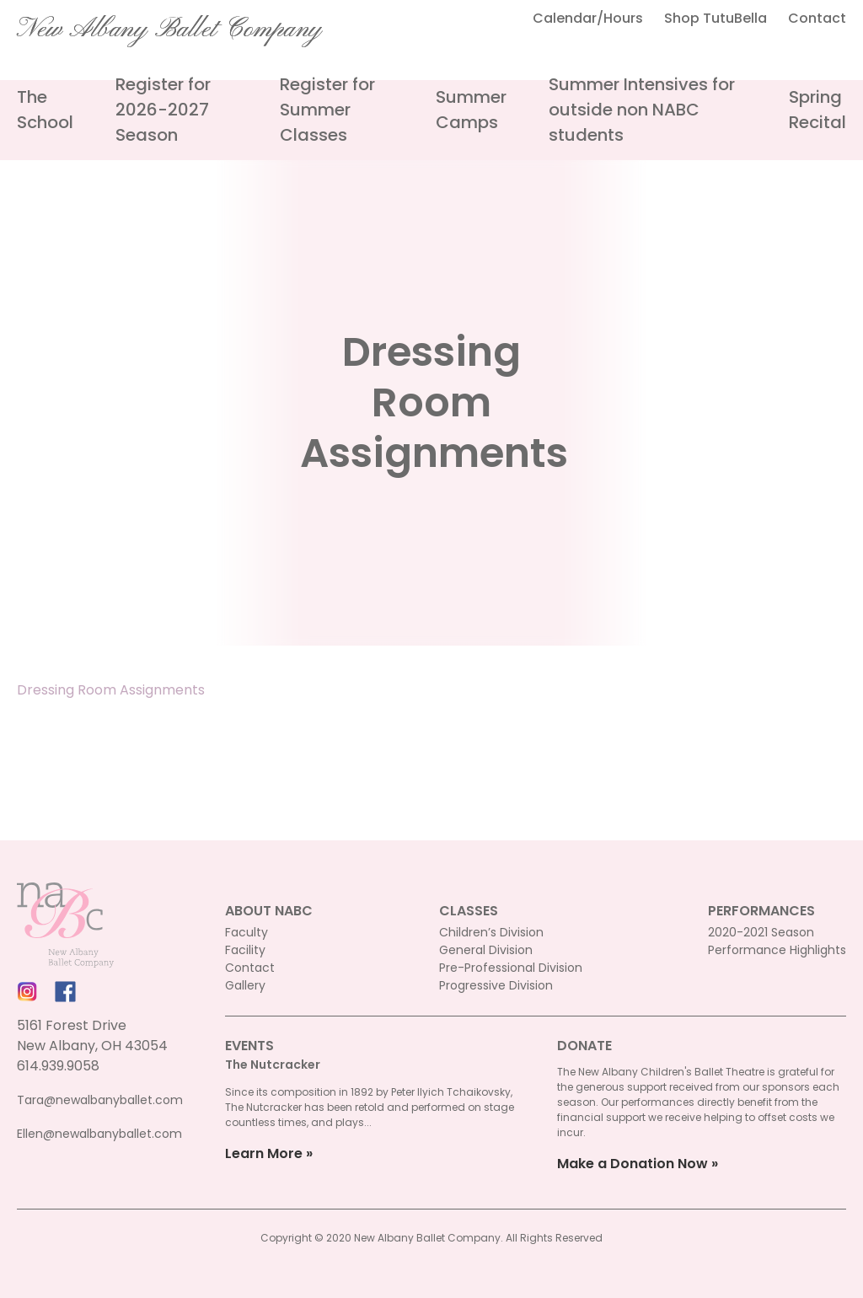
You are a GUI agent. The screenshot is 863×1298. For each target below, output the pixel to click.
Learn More (264, 1153)
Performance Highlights (777, 949)
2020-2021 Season (761, 932)
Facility (245, 949)
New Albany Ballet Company (169, 29)
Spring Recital (817, 109)
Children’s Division (491, 932)
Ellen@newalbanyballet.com (99, 1133)
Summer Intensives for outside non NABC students (642, 109)
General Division (486, 949)
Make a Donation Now (632, 1163)
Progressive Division (496, 985)
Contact (817, 18)
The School (45, 109)
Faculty (246, 932)
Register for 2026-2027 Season (163, 109)
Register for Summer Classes (327, 109)
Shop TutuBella (715, 18)
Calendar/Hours (588, 18)
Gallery (245, 985)
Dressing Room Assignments (111, 690)
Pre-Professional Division (510, 967)
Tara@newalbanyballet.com (100, 1100)
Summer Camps (471, 109)
